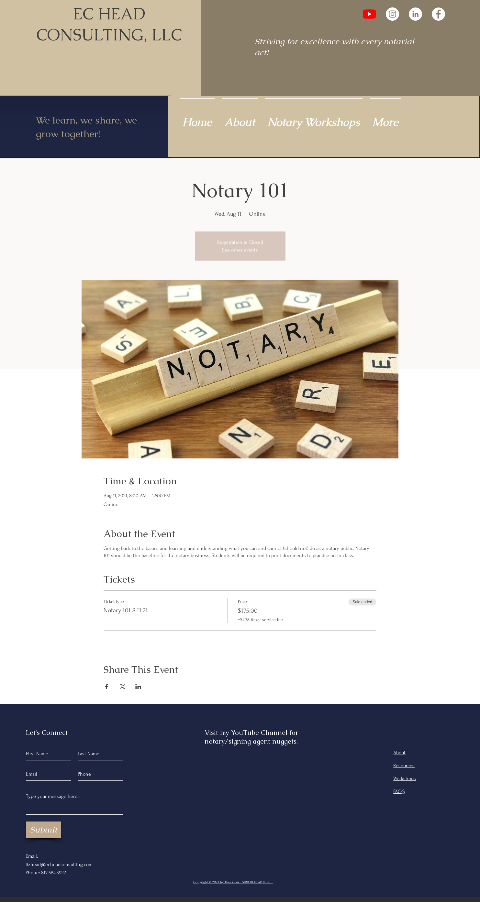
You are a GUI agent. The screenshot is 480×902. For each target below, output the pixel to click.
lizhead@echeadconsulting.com (59, 864)
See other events (240, 250)
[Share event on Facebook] (107, 686)
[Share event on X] (122, 686)
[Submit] (43, 829)
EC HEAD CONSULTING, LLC (109, 24)
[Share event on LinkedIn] (138, 686)
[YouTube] (369, 14)
